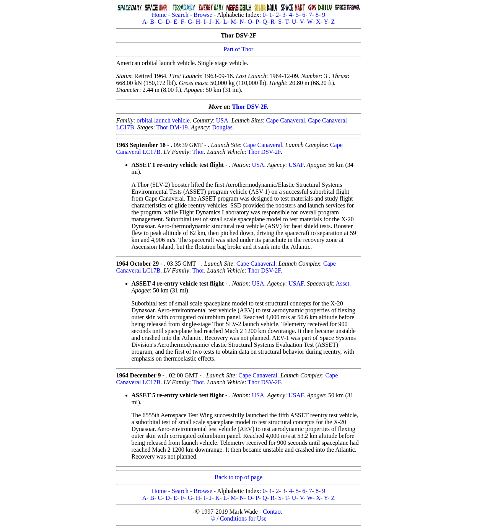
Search (180, 14)
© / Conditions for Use (238, 518)
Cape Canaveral (285, 120)
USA (222, 120)
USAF (296, 165)
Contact (272, 511)
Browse (203, 14)
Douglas (222, 127)
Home (159, 14)
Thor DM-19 (172, 127)
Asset (343, 283)
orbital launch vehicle (163, 120)
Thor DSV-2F (249, 106)
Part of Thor (239, 49)
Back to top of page (238, 477)
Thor (198, 152)
